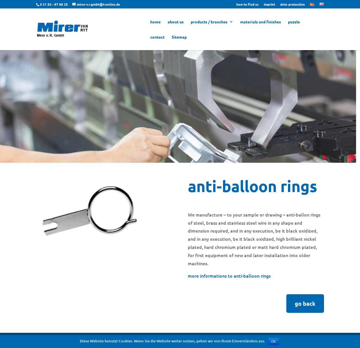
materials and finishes (260, 22)
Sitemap (179, 37)
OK (273, 341)
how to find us (247, 4)
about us (176, 22)
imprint (269, 4)
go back (305, 303)
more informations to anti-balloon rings (229, 276)
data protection (292, 4)
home (155, 22)
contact (157, 37)
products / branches (209, 22)
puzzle (294, 22)
